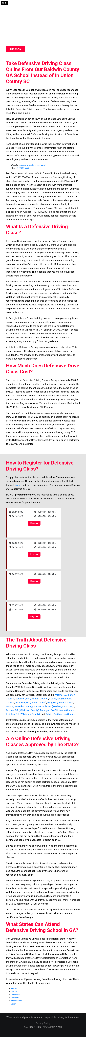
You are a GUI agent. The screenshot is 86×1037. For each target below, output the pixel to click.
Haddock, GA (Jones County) (30, 702)
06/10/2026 (17, 516)
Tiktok (38, 1026)
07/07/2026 (17, 605)
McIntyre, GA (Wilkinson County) (57, 710)
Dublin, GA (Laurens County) (61, 714)
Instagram (49, 1026)
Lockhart (15, 998)
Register (34, 523)
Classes (15, 49)
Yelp (59, 1026)
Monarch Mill (16, 1001)
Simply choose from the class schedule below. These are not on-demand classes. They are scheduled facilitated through (40, 481)
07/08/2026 (17, 609)
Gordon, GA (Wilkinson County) (22, 710)
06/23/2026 (17, 543)
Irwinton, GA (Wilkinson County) (23, 714)
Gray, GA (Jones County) (60, 702)
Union (13, 1004)
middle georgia (36, 720)
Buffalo (14, 988)
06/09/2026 (17, 512)
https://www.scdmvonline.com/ (32, 165)
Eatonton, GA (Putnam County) (31, 698)
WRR (4, 3)
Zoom (18, 485)
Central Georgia (14, 720)
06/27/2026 (17, 574)
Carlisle (14, 991)
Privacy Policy (43, 1023)
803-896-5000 (23, 168)
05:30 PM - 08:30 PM (47, 512)
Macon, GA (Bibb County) (19, 706)
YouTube (28, 1026)
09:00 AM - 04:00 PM (47, 574)
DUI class (31, 248)
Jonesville (15, 995)
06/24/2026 (17, 547)
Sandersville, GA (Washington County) (54, 706)
